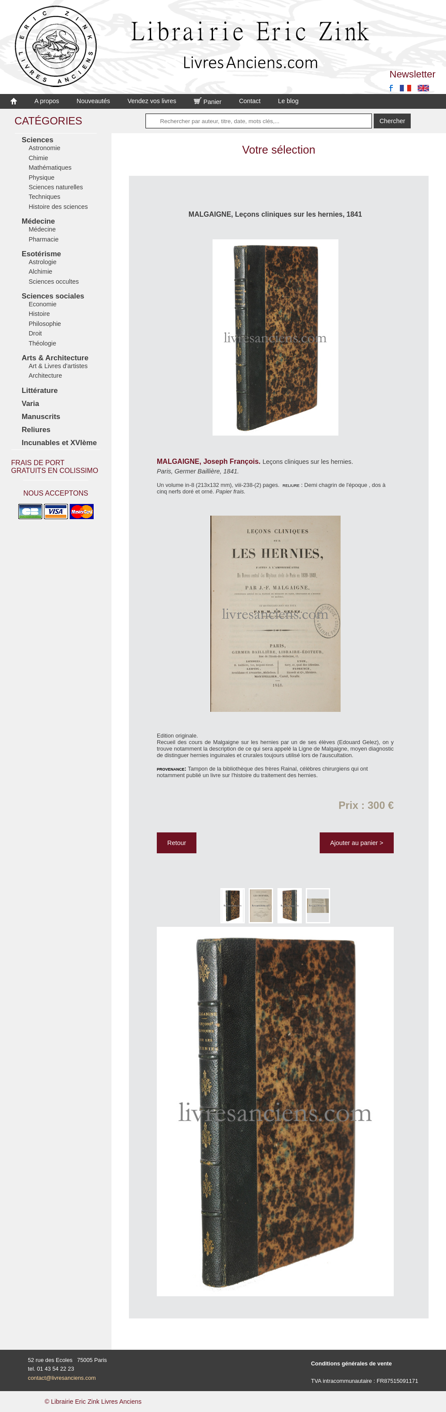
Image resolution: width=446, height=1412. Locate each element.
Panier (208, 101)
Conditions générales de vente (351, 1363)
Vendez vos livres (152, 100)
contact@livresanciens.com (62, 1378)
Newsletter (412, 74)
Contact (250, 100)
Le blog (288, 100)
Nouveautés (93, 100)
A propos (46, 100)
